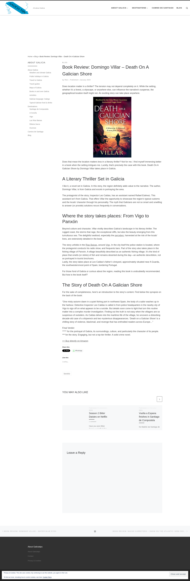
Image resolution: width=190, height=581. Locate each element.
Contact (30, 556)
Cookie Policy (47, 577)
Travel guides (34, 84)
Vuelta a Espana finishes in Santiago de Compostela (149, 417)
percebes (119, 235)
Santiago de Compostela (38, 109)
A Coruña (33, 113)
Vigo (108, 245)
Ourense (32, 128)
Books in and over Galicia (39, 91)
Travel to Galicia (35, 80)
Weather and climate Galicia (40, 73)
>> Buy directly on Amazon (75, 341)
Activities (32, 95)
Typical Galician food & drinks (40, 103)
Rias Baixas (91, 245)
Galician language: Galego (39, 99)
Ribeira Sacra (34, 124)
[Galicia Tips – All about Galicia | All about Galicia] (17, 7)
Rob (66, 80)
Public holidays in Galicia (39, 76)
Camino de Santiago (35, 132)
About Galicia (33, 70)
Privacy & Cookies (34, 561)
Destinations (32, 106)
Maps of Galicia (35, 88)
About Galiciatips (34, 552)
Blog (36, 56)
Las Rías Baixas (35, 120)
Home (30, 56)
